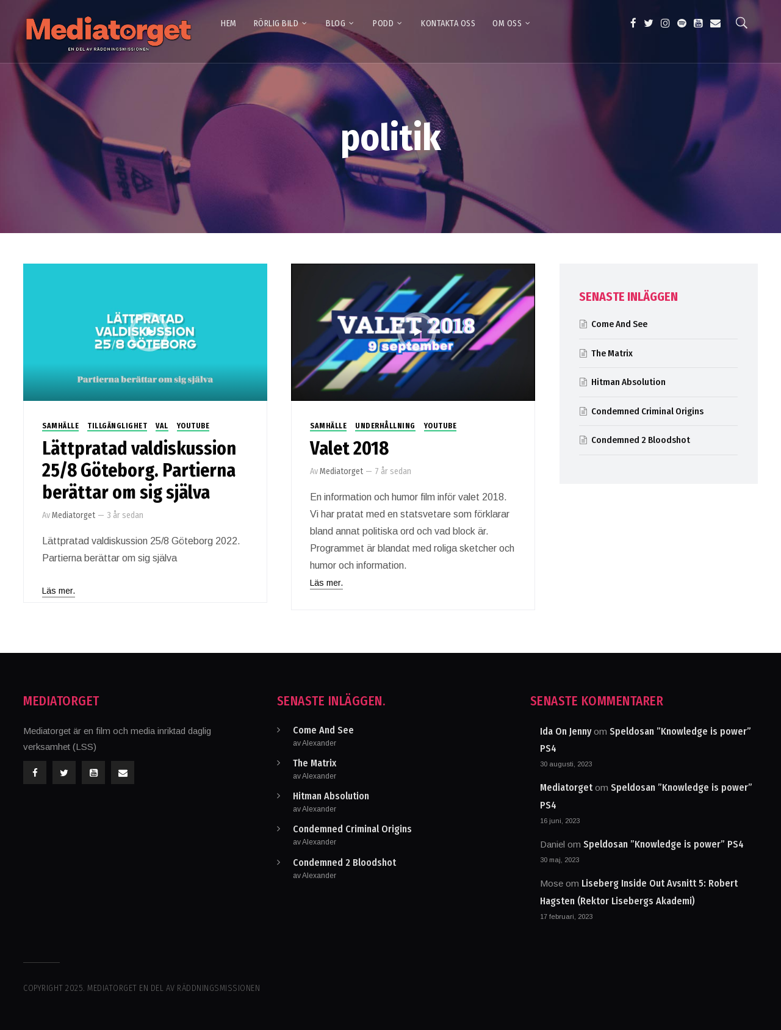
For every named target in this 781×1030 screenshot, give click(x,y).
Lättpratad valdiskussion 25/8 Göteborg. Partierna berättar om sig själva (139, 470)
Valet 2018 (349, 448)
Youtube (193, 426)
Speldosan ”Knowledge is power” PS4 (663, 844)
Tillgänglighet (117, 426)
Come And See (619, 324)
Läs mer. (58, 591)
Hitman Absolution (628, 381)
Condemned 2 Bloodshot (640, 439)
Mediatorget (73, 515)
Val (162, 426)
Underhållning (385, 426)
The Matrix (612, 353)
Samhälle (60, 426)
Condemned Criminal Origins (647, 411)
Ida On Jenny (565, 731)
